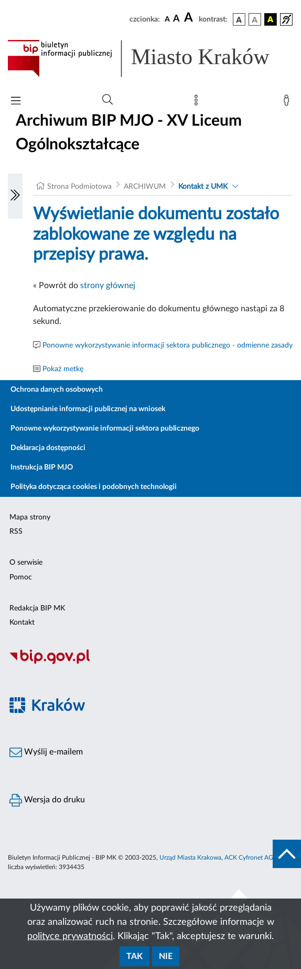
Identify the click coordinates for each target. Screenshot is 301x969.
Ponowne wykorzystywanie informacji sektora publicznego (104, 428)
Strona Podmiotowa (79, 186)
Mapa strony (29, 517)
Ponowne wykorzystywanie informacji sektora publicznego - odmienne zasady (167, 345)
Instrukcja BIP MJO (41, 467)
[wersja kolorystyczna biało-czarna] (255, 19)
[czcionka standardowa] (167, 19)
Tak (134, 956)
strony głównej (107, 285)
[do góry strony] (287, 854)
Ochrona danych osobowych (56, 389)
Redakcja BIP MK (37, 608)
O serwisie (25, 562)
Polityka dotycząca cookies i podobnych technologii (93, 487)
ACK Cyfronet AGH (251, 857)
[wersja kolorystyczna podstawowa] (239, 19)
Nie (166, 956)
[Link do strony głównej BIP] (150, 58)
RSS (16, 531)
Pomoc (20, 577)
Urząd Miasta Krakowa (190, 857)
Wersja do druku (47, 800)
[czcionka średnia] (176, 19)
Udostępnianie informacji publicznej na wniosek (87, 409)
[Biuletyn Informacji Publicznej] (150, 663)
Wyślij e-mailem (46, 752)
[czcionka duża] (190, 17)
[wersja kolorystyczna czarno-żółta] (270, 19)
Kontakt (22, 622)
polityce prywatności (70, 936)
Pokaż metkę (62, 369)
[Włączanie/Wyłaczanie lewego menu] (15, 196)
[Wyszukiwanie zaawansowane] (107, 100)
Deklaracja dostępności (47, 448)
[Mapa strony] (198, 102)
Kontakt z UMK (203, 186)
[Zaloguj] (288, 102)
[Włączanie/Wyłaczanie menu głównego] (16, 102)
